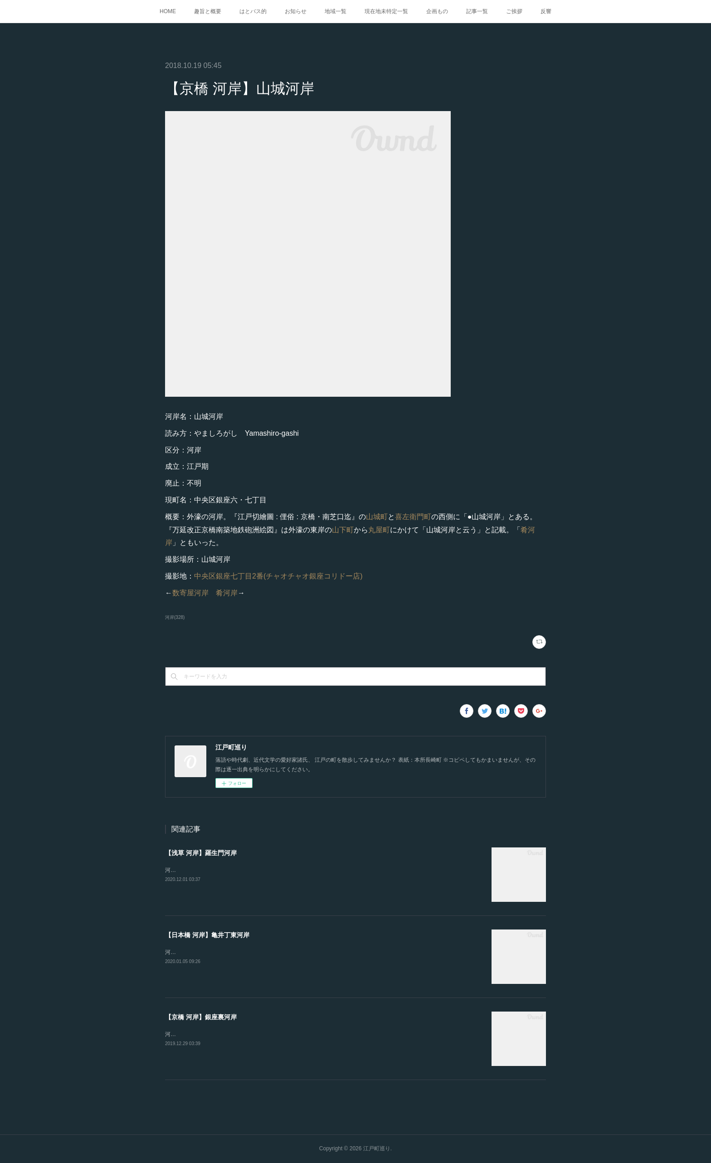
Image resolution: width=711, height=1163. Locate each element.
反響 (546, 11)
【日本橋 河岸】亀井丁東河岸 (207, 935)
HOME (168, 11)
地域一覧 (335, 11)
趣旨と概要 (207, 11)
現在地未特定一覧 (386, 11)
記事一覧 (477, 11)
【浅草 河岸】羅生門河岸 (201, 852)
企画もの (437, 11)
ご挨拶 (514, 11)
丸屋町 (379, 530)
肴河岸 (227, 593)
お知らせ (296, 11)
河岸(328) (175, 617)
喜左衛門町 (413, 517)
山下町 (343, 530)
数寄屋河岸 (190, 593)
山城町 (377, 517)
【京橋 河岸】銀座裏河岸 (201, 1017)
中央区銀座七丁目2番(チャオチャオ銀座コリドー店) (278, 576)
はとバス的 (253, 11)
